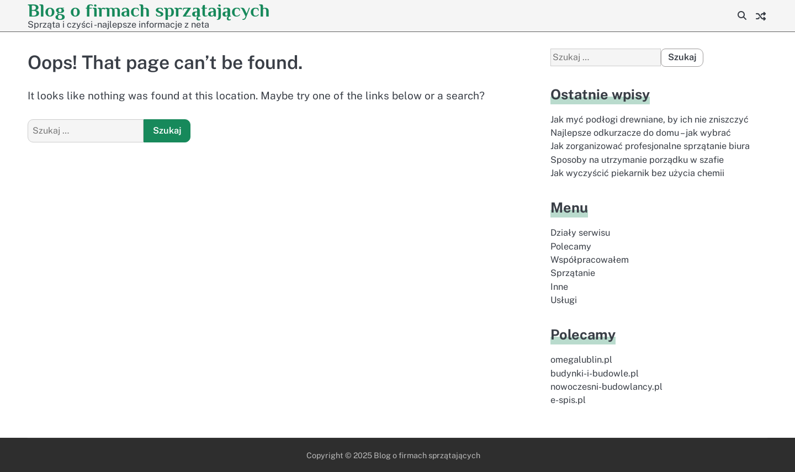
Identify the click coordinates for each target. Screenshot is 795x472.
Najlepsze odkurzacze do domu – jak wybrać (640, 133)
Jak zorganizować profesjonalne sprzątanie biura (650, 146)
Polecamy (570, 246)
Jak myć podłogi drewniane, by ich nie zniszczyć (649, 119)
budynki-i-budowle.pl (594, 373)
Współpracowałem (589, 259)
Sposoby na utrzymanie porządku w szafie (637, 160)
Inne (559, 287)
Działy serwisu (580, 232)
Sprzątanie (572, 273)
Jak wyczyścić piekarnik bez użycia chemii (637, 173)
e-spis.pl (568, 400)
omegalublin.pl (581, 359)
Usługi (563, 300)
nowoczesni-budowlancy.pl (606, 386)
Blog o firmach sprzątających (149, 10)
